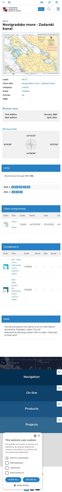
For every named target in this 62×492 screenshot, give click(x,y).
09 (17, 192)
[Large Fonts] (3, 2)
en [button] (40, 9)
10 (21, 192)
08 (28, 187)
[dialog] (22, 461)
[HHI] (13, 9)
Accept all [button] (13, 479)
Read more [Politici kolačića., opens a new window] (24, 452)
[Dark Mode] (9, 2)
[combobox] (35, 436)
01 (13, 187)
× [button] (39, 436)
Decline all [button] (31, 479)
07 (24, 187)
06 (13, 192)
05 (20, 187)
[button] (22, 485)
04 (16, 187)
